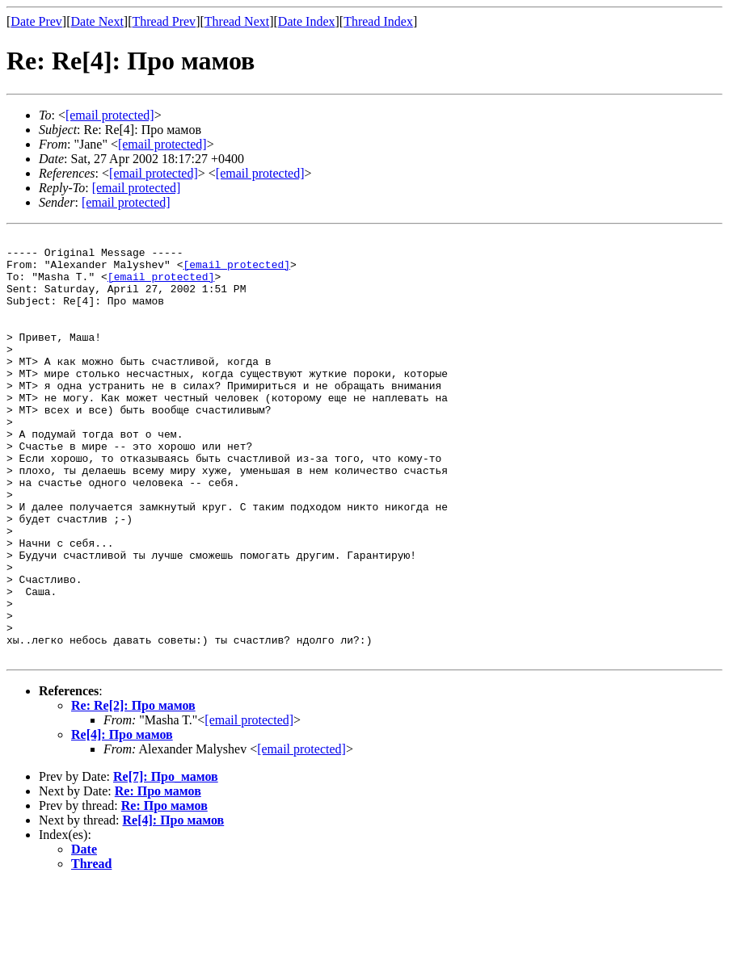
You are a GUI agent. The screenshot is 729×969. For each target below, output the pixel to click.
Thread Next (236, 21)
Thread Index (378, 21)
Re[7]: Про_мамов (165, 861)
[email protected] (236, 271)
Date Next (97, 21)
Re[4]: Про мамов (122, 819)
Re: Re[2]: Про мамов (133, 790)
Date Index (306, 21)
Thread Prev (164, 21)
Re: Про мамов (158, 876)
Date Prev (36, 21)
